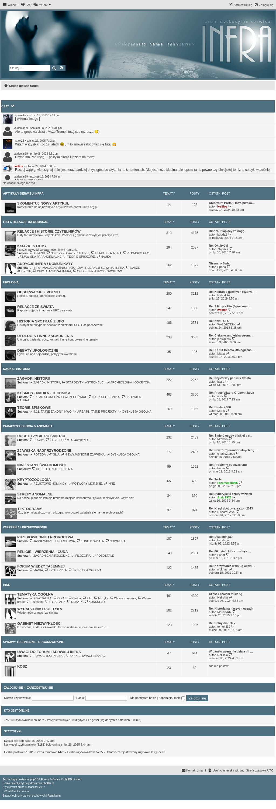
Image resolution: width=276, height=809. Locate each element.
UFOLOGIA (11, 282)
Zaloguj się (13, 687)
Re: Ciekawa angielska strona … (231, 335)
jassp (220, 381)
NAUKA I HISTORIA (16, 368)
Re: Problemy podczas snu (228, 464)
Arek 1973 (224, 497)
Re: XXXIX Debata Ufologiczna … (232, 350)
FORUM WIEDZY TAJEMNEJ (41, 566)
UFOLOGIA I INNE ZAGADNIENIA (45, 336)
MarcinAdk (224, 612)
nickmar (222, 569)
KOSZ (22, 666)
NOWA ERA (115, 541)
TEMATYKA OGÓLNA (35, 594)
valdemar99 (21, 128)
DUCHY (36, 439)
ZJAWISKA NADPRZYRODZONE (44, 450)
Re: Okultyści (218, 245)
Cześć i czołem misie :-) (225, 594)
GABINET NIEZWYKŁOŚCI (39, 623)
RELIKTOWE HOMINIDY (48, 483)
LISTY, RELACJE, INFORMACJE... (26, 221)
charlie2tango (226, 453)
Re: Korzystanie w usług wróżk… (232, 565)
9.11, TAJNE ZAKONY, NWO (50, 411)
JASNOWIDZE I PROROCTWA (52, 541)
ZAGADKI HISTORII (33, 378)
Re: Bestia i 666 (220, 407)
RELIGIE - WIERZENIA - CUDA (42, 552)
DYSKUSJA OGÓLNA (134, 411)
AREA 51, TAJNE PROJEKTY (94, 411)
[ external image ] (27, 119)
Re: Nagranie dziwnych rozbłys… (232, 291)
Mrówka (222, 439)
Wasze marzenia (123, 598)
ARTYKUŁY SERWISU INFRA (23, 193)
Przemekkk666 (227, 482)
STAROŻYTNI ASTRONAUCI (83, 382)
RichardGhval (226, 512)
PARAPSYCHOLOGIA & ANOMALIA (28, 426)
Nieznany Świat (219, 263)
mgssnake (20, 115)
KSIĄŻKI (37, 253)
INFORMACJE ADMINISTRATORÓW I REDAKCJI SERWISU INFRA (76, 267)
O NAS (60, 598)
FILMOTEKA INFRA (106, 253)
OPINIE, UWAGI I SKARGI (86, 655)
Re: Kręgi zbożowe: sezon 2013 (231, 508)
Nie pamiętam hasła (143, 697)
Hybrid (221, 295)
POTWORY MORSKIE (85, 483)
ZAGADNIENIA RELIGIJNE (49, 555)
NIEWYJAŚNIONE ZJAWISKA (82, 454)
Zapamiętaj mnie (171, 697)
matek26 (19, 140)
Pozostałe (35, 601)
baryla (221, 540)
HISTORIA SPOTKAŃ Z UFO (40, 321)
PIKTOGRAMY (30, 509)
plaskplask (224, 339)
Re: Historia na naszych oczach (231, 608)
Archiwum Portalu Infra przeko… (232, 203)
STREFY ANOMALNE (35, 494)
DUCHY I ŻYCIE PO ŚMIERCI (41, 436)
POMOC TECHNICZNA (47, 655)
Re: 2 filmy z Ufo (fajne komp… (230, 306)
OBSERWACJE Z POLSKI (38, 292)
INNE (109, 483)
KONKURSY (95, 601)
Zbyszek (222, 249)
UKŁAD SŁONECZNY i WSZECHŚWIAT (58, 397)
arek (220, 396)
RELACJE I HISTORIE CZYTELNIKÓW (49, 231)
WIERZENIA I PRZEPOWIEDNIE (25, 527)
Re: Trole (215, 479)
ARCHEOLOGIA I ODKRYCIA (128, 382)
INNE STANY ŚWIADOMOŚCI (41, 465)
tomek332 (223, 626)
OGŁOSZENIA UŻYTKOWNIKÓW (97, 271)
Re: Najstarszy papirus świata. (230, 378)
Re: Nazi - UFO (219, 320)
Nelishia (222, 597)
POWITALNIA (40, 598)
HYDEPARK (55, 601)
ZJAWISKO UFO (136, 253)
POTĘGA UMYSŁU (44, 454)
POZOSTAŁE (103, 555)
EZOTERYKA (56, 570)
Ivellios (18, 166)
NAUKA (103, 256)
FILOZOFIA (81, 555)
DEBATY (75, 601)
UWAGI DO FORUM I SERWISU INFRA (49, 652)
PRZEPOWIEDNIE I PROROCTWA (45, 537)
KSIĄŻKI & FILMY (32, 246)
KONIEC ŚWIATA (90, 541)
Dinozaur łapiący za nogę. (227, 231)
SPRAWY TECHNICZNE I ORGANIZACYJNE (33, 642)
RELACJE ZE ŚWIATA (35, 307)
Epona (221, 266)
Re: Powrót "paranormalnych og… (233, 450)
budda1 (222, 234)
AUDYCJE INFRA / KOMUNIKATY (45, 264)
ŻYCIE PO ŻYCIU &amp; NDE (68, 439)
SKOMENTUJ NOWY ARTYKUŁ (43, 203)
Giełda (74, 598)
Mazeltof (33, 787)
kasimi (25, 791)
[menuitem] (26, 5)
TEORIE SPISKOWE (79, 256)
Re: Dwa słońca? (221, 536)
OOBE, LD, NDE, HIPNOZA (52, 469)
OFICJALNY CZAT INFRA (52, 271)
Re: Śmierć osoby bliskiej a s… (231, 435)
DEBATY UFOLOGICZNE (37, 350)
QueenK (160, 752)
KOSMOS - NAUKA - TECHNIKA (43, 393)
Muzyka (101, 598)
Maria (221, 353)
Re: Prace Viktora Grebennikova (231, 392)
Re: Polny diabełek (222, 623)
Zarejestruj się (40, 687)
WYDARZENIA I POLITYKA (39, 609)
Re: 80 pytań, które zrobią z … (230, 551)
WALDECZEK (226, 324)
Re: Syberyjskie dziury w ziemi (230, 493)
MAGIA (36, 570)
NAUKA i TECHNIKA (104, 397)
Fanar (221, 468)
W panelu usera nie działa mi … (231, 651)
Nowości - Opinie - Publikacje (67, 253)
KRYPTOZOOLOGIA (34, 480)
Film (87, 598)
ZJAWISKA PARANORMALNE (39, 256)
